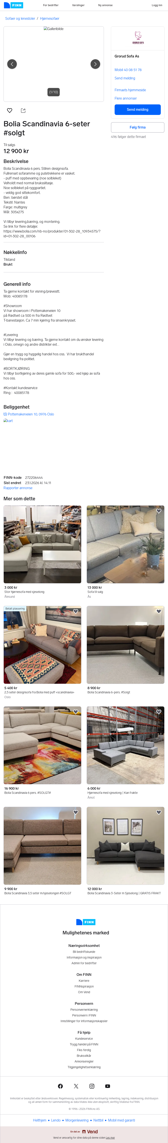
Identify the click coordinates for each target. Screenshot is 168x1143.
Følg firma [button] (138, 127)
